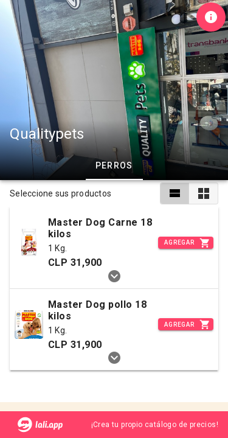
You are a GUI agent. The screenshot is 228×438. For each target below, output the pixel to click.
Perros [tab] (114, 165)
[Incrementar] (185, 243)
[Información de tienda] (211, 17)
